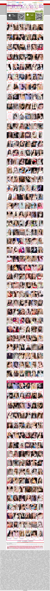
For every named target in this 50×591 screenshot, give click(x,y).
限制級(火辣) (13, 8)
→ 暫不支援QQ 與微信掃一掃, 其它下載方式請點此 (26, 21)
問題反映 (40, 4)
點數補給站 (13, 4)
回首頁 (8, 4)
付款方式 (35, 4)
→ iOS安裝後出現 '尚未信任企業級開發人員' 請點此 (13, 21)
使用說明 (30, 4)
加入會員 (24, 4)
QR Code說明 (41, 11)
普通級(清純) (23, 8)
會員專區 (19, 4)
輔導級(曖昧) (18, 8)
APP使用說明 (37, 11)
